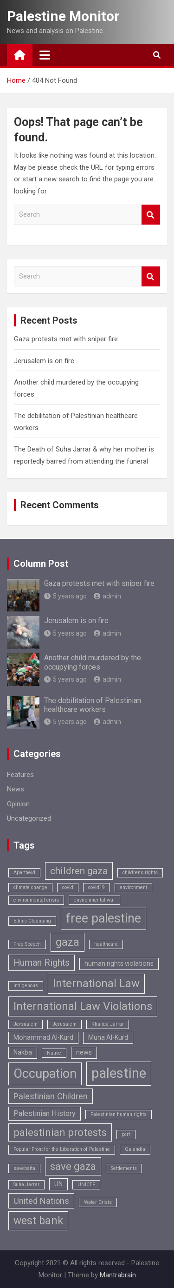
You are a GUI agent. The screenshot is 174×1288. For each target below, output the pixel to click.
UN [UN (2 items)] (58, 1184)
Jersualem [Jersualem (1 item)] (25, 1024)
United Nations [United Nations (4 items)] (41, 1201)
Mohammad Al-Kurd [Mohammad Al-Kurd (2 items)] (43, 1037)
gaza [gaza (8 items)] (67, 942)
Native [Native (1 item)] (54, 1053)
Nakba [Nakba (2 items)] (22, 1052)
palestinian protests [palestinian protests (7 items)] (60, 1132)
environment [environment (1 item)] (133, 887)
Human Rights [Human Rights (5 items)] (41, 962)
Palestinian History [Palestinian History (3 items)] (44, 1113)
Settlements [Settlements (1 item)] (124, 1168)
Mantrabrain (118, 1275)
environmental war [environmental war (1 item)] (94, 900)
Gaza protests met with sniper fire (66, 339)
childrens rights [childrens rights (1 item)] (140, 873)
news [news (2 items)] (84, 1052)
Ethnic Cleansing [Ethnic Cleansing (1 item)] (32, 921)
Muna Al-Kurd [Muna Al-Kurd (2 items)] (108, 1037)
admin (107, 596)
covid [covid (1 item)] (67, 887)
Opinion (18, 804)
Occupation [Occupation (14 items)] (45, 1073)
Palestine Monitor (63, 16)
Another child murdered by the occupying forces (92, 662)
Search (151, 215)
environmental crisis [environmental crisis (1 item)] (36, 900)
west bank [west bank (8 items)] (38, 1221)
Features (20, 774)
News (15, 789)
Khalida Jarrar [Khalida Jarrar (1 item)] (107, 1024)
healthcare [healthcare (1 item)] (106, 944)
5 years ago (65, 596)
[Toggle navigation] (44, 55)
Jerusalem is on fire (44, 361)
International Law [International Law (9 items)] (96, 983)
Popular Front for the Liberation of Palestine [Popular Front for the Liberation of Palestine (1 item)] (61, 1149)
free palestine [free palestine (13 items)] (103, 918)
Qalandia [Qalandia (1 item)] (135, 1149)
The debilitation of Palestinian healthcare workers (92, 705)
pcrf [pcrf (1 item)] (126, 1134)
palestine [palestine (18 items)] (118, 1073)
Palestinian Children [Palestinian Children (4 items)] (50, 1096)
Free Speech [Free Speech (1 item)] (27, 944)
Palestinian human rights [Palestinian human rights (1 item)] (118, 1114)
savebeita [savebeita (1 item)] (24, 1168)
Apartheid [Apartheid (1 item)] (24, 873)
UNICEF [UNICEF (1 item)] (86, 1185)
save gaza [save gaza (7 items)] (73, 1166)
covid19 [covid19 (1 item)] (96, 887)
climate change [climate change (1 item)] (30, 887)
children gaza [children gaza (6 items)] (79, 870)
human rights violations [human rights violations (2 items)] (119, 963)
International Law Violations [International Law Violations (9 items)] (82, 1006)
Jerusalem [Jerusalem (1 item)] (64, 1024)
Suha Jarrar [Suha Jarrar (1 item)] (26, 1185)
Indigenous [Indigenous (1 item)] (25, 986)
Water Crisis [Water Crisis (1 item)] (98, 1202)
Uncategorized (29, 818)
